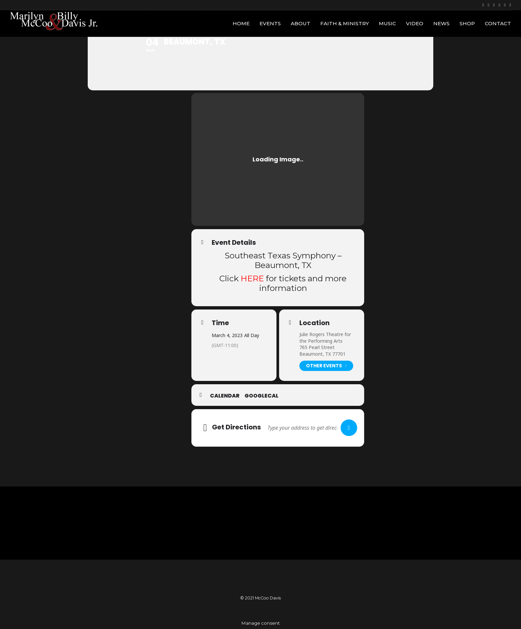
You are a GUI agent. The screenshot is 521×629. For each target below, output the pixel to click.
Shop (467, 23)
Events (270, 23)
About (300, 23)
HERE (252, 278)
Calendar (225, 396)
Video (414, 23)
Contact (498, 23)
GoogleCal (261, 396)
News (441, 23)
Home (241, 23)
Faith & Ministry (344, 23)
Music (387, 23)
